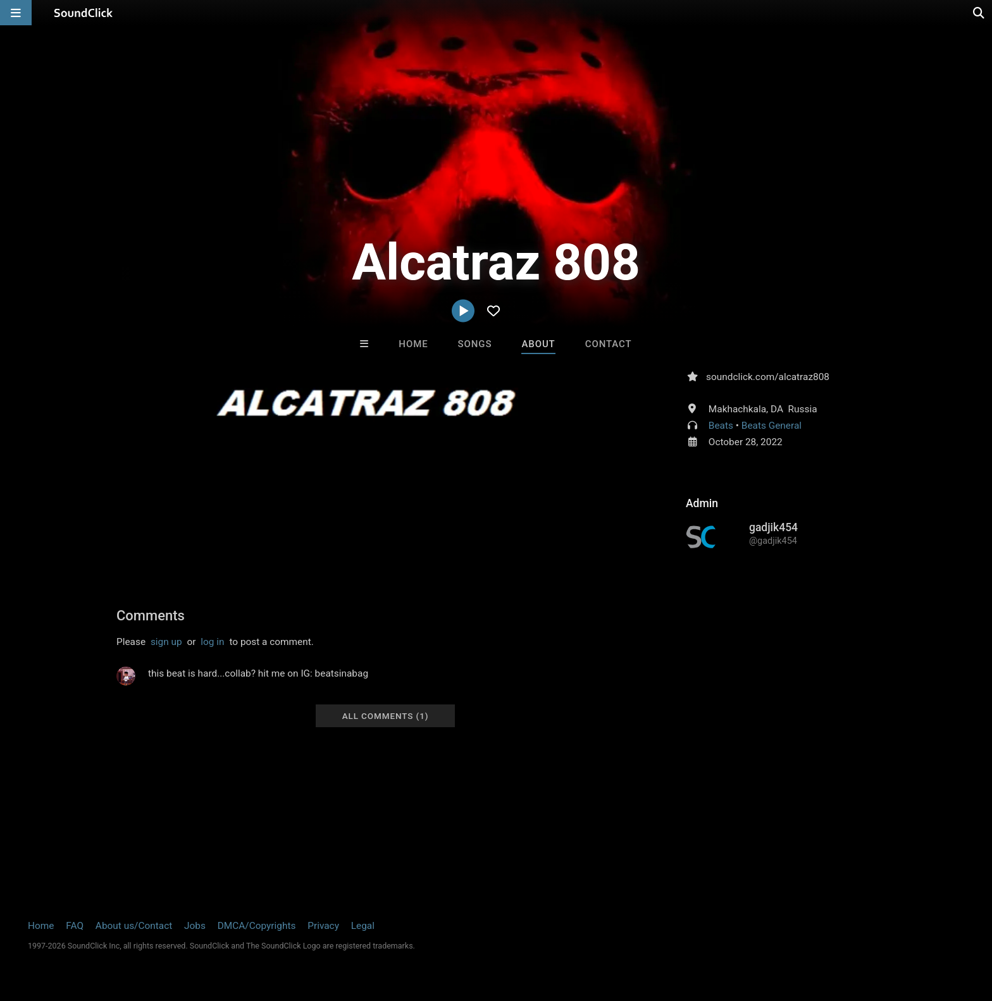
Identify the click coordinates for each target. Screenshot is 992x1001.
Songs (475, 344)
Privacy (323, 925)
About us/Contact (134, 925)
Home (413, 344)
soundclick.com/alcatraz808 (767, 377)
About (538, 344)
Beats (721, 425)
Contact (608, 344)
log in (212, 642)
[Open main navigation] (16, 12)
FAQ (75, 925)
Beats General (771, 425)
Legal (363, 925)
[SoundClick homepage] (83, 12)
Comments (150, 615)
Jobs (195, 925)
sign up (166, 642)
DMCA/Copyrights (257, 925)
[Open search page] (979, 12)
